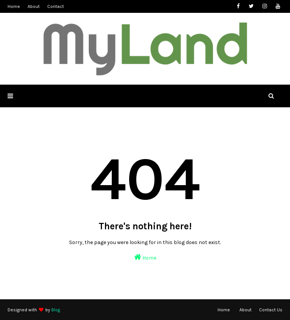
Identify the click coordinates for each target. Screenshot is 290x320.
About (34, 6)
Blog (55, 309)
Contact (55, 6)
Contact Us (270, 309)
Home (14, 6)
